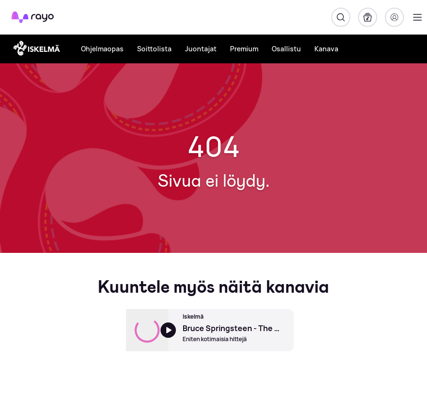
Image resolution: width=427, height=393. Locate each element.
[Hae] (340, 17)
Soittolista (154, 48)
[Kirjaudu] (394, 17)
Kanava (326, 48)
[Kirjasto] (367, 17)
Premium (244, 48)
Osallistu (286, 48)
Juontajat (201, 48)
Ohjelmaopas (102, 48)
